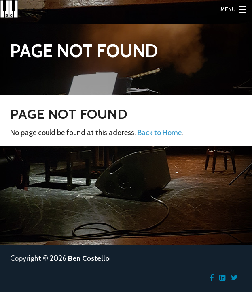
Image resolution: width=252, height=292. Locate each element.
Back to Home (160, 132)
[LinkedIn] (222, 277)
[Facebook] (212, 277)
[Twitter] (234, 277)
